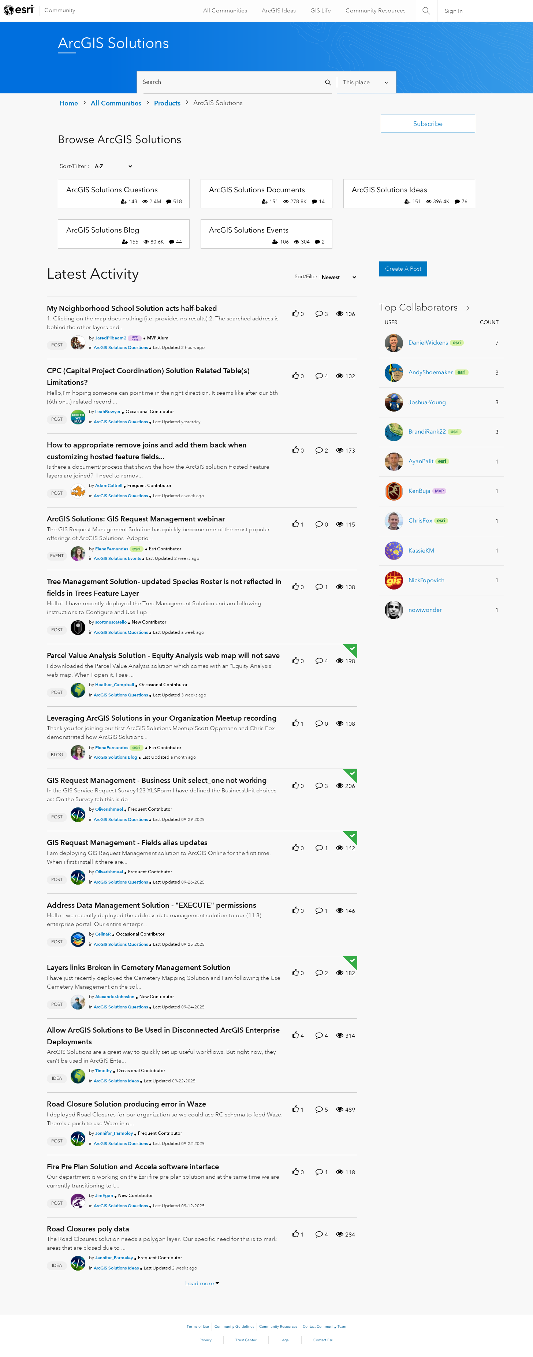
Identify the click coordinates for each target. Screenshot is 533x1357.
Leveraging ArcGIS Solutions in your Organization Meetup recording (162, 718)
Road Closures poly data (88, 1228)
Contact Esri (323, 1340)
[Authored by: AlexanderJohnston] (114, 996)
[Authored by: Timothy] (103, 1070)
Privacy (206, 1340)
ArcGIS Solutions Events (248, 230)
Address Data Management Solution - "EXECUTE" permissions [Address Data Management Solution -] (151, 905)
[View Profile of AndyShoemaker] (431, 372)
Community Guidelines (234, 1326)
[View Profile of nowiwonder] (425, 609)
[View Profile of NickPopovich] (426, 580)
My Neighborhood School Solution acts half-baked (132, 308)
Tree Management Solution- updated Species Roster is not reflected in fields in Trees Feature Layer (164, 587)
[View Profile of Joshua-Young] (427, 402)
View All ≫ (427, 307)
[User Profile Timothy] (78, 1074)
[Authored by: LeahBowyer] (107, 411)
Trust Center (246, 1340)
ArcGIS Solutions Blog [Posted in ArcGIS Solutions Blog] (115, 757)
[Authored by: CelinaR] (103, 934)
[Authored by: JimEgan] (104, 1195)
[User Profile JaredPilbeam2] (78, 341)
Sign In (454, 11)
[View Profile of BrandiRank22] (427, 431)
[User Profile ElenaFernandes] (78, 552)
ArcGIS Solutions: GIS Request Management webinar (136, 518)
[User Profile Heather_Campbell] (78, 688)
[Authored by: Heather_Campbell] (114, 684)
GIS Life (320, 10)
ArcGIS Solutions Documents (257, 189)
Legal (285, 1340)
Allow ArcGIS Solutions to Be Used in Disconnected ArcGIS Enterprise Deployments (163, 1036)
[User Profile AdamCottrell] (78, 490)
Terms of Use (198, 1326)
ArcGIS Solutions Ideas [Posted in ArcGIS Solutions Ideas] (116, 1080)
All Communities (224, 10)
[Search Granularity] (366, 82)
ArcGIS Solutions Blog (102, 230)
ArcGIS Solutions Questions (112, 189)
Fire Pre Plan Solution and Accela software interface (133, 1166)
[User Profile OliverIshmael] (78, 813)
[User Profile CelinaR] (78, 938)
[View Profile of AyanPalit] (421, 461)
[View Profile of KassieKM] (421, 550)
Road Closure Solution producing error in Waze (126, 1104)
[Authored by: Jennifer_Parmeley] (114, 1133)
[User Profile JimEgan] (78, 1199)
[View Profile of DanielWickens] (428, 342)
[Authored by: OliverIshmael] (109, 809)
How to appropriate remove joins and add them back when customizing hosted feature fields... (147, 450)
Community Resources (375, 10)
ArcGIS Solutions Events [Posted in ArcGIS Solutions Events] (117, 558)
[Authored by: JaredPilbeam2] (110, 338)
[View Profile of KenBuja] (419, 490)
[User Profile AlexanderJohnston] (78, 1000)
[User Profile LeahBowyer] (78, 415)
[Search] (238, 82)
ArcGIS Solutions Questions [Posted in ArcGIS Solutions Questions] (121, 347)
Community (59, 10)
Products (167, 103)
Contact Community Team (324, 1326)
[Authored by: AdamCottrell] (108, 485)
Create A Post (403, 268)
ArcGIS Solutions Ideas (389, 189)
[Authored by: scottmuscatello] (111, 622)
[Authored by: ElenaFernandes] (111, 548)
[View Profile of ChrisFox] (420, 520)
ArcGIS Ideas (278, 10)
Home (69, 103)
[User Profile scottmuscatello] (78, 626)
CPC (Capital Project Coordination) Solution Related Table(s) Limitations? (148, 376)
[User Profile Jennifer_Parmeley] (78, 1137)
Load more (199, 1283)
